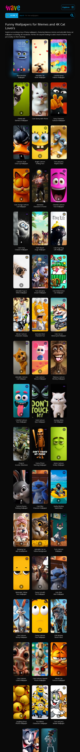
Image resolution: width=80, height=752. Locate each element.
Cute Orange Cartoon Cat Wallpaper (21, 206)
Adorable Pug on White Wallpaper (21, 292)
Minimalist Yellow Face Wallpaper (21, 593)
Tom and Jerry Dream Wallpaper (40, 292)
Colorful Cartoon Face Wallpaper (21, 421)
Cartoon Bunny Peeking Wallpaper (21, 507)
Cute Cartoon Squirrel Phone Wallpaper (40, 679)
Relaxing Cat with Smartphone (21, 550)
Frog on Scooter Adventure (21, 464)
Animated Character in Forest (40, 206)
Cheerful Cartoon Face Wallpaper (58, 206)
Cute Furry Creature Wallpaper (21, 249)
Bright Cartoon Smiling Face (40, 162)
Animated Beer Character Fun (40, 335)
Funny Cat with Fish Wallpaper (40, 593)
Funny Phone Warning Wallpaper (40, 464)
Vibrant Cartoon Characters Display (21, 335)
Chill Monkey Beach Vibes (58, 636)
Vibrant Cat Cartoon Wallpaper (58, 679)
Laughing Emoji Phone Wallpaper (21, 722)
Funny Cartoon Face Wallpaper (40, 636)
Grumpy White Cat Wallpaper (58, 421)
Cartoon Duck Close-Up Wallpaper (21, 162)
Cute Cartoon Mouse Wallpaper (40, 378)
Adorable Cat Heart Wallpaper (40, 76)
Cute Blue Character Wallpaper (40, 507)
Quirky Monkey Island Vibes (59, 507)
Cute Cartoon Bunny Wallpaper (21, 636)
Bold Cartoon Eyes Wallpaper (40, 421)
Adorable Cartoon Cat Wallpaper (21, 378)
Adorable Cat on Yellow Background (40, 550)
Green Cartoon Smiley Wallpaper (58, 464)
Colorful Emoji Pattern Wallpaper (59, 76)
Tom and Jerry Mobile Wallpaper (58, 722)
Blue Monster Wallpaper (21, 76)
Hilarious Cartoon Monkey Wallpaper (58, 378)
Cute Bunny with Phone (40, 119)
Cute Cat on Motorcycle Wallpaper (58, 335)
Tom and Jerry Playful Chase (58, 162)
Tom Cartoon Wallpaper (58, 550)
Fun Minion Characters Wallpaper (40, 722)
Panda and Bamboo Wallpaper (21, 119)
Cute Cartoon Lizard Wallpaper (21, 679)
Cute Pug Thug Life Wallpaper (59, 249)
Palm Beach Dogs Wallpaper (40, 249)
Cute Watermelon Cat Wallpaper (59, 292)
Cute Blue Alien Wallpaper (59, 593)
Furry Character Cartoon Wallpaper (58, 119)
